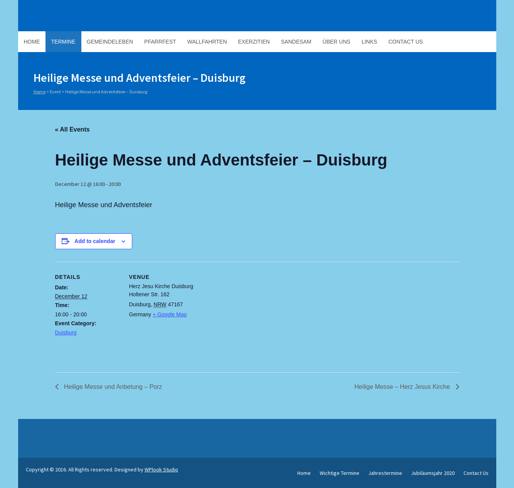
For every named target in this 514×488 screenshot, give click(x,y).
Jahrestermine (385, 472)
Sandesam (296, 42)
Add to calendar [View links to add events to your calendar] (94, 241)
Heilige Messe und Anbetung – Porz (112, 386)
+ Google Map (170, 314)
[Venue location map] (244, 315)
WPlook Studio (161, 469)
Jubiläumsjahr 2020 (433, 472)
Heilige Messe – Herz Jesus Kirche (403, 386)
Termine (63, 42)
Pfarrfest (160, 42)
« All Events (72, 129)
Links (369, 42)
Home (32, 42)
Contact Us (405, 42)
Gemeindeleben (110, 42)
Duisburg (66, 332)
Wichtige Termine (339, 472)
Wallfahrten (207, 42)
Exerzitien (254, 42)
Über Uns (336, 42)
